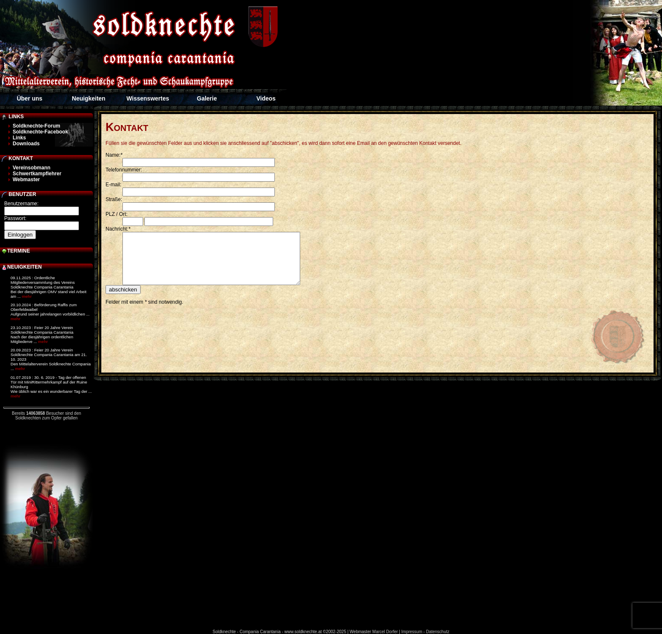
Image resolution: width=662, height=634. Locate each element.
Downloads (26, 144)
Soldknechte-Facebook (40, 132)
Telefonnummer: (124, 170)
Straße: (114, 199)
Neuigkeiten (88, 98)
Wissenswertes (147, 98)
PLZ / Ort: (117, 214)
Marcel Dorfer (385, 631)
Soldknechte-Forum (36, 126)
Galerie (207, 98)
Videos (266, 98)
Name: (114, 155)
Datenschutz (438, 631)
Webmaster (26, 179)
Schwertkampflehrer (37, 174)
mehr (27, 296)
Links (19, 138)
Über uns (30, 98)
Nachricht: (118, 229)
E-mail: (113, 185)
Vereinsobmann (31, 168)
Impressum (412, 631)
